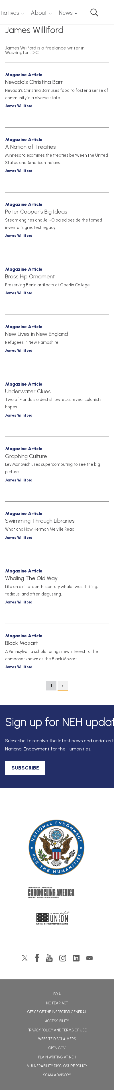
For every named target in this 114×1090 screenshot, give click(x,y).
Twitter (24, 958)
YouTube (49, 958)
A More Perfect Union (57, 919)
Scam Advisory (57, 1075)
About (39, 12)
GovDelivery (89, 958)
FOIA (57, 994)
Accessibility (57, 1021)
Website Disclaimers (57, 1039)
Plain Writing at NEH (57, 1057)
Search (94, 12)
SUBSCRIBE (25, 768)
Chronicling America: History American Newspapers (57, 894)
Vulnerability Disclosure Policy (57, 1066)
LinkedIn (76, 958)
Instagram (62, 958)
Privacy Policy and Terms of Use (57, 1030)
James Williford (18, 106)
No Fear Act (57, 1003)
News (66, 12)
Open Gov (57, 1048)
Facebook (37, 958)
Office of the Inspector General (57, 1012)
